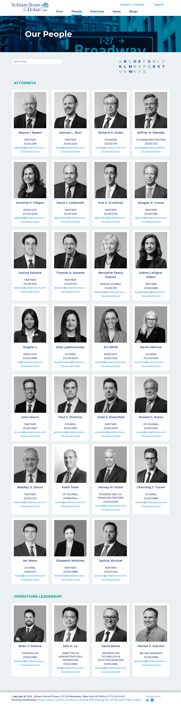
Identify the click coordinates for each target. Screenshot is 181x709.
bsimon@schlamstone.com (30, 502)
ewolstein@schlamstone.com (70, 575)
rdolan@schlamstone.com (110, 147)
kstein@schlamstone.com (70, 502)
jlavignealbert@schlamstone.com (151, 292)
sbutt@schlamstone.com (70, 147)
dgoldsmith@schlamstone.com (70, 217)
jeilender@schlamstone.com (151, 147)
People (76, 11)
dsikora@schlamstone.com (110, 668)
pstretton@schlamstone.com (70, 432)
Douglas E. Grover (151, 202)
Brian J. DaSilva (30, 646)
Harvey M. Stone (110, 487)
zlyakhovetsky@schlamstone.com (70, 362)
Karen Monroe (151, 347)
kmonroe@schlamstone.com (151, 362)
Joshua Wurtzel (110, 560)
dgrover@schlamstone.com (151, 217)
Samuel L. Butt (70, 132)
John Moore (30, 417)
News (117, 11)
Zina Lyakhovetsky (70, 347)
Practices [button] (97, 11)
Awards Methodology (92, 700)
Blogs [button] (133, 11)
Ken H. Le (70, 646)
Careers (125, 4)
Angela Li (30, 347)
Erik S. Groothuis (110, 202)
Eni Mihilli (111, 347)
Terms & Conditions (66, 700)
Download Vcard (30, 151)
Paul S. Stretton (70, 417)
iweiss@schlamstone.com (30, 575)
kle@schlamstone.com (70, 668)
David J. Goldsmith (70, 202)
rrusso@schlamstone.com (151, 432)
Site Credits (134, 700)
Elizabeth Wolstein (70, 560)
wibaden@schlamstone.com (30, 147)
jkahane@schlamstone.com (30, 287)
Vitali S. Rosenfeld (110, 417)
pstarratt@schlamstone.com (151, 661)
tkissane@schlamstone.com (70, 287)
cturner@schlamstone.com (151, 502)
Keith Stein (70, 487)
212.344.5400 (117, 696)
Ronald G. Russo (151, 417)
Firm (59, 11)
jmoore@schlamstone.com (30, 432)
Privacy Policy (45, 700)
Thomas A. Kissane (70, 272)
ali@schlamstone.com (30, 362)
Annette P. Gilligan (30, 202)
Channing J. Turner (151, 487)
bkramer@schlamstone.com (110, 292)
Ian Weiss (30, 560)
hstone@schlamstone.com (110, 505)
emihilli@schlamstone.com (110, 362)
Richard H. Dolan (110, 132)
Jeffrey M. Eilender (151, 132)
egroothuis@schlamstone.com (110, 217)
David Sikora (110, 646)
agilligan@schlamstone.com (30, 217)
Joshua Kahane (30, 272)
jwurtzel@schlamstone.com (111, 575)
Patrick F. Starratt (151, 646)
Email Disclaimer (116, 700)
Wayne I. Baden (30, 132)
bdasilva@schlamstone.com (30, 661)
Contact (138, 4)
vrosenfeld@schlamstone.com (110, 432)
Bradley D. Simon (30, 487)
